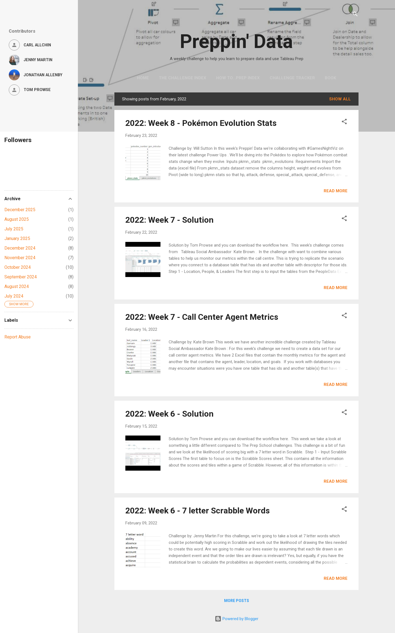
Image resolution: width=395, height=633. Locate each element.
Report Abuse (17, 337)
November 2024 (19, 257)
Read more (336, 190)
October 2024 (17, 267)
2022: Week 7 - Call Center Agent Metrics (201, 317)
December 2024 (19, 248)
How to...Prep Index (238, 77)
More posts (236, 600)
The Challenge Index (182, 77)
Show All (340, 99)
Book (330, 77)
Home (143, 77)
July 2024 (13, 296)
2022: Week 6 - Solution (169, 414)
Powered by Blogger (236, 618)
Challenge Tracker (292, 77)
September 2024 (20, 276)
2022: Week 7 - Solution (169, 220)
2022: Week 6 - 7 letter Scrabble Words (197, 510)
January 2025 (17, 238)
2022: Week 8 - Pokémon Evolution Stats (200, 123)
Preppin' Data (236, 41)
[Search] (355, 15)
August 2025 (16, 219)
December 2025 (19, 209)
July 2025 (13, 228)
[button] (344, 122)
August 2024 (16, 286)
